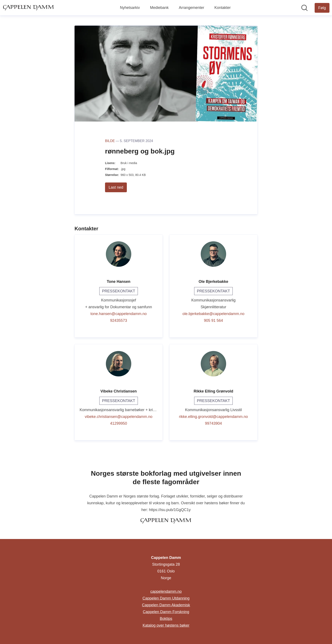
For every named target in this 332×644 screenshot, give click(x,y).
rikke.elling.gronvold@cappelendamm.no (213, 417)
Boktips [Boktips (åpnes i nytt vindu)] (166, 618)
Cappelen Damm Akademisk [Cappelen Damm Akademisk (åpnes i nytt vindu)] (166, 605)
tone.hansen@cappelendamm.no (118, 314)
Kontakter (222, 8)
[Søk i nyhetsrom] (304, 7)
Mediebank (159, 8)
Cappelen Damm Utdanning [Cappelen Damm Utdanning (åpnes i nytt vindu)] (166, 598)
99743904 (213, 423)
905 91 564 (213, 320)
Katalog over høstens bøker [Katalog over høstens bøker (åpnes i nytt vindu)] (165, 625)
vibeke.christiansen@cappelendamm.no (118, 417)
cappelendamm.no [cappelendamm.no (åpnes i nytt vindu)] (166, 591)
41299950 (118, 423)
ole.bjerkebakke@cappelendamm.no (213, 314)
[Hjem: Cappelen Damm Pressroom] (29, 7)
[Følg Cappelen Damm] (322, 8)
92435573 (118, 320)
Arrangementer (191, 8)
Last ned (116, 187)
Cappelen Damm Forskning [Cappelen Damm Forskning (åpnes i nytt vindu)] (166, 612)
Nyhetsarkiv (130, 8)
